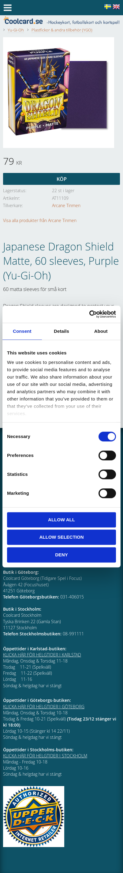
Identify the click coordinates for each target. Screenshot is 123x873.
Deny (61, 554)
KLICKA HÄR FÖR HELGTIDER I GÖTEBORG (43, 707)
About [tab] (101, 331)
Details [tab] (61, 331)
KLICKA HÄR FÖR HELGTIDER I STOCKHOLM (45, 756)
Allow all (61, 519)
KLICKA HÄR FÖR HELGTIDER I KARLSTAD (42, 655)
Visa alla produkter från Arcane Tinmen (39, 220)
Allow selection (61, 537)
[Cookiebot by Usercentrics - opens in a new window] (89, 314)
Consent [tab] (22, 331)
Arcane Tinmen (66, 205)
